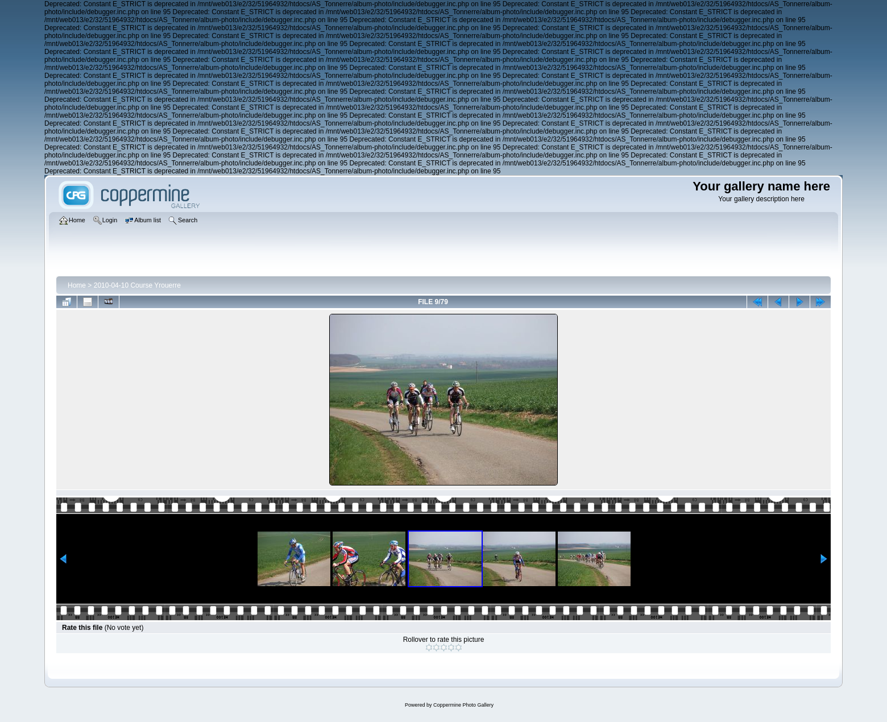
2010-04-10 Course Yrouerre (137, 285)
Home (77, 285)
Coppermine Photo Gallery (463, 705)
